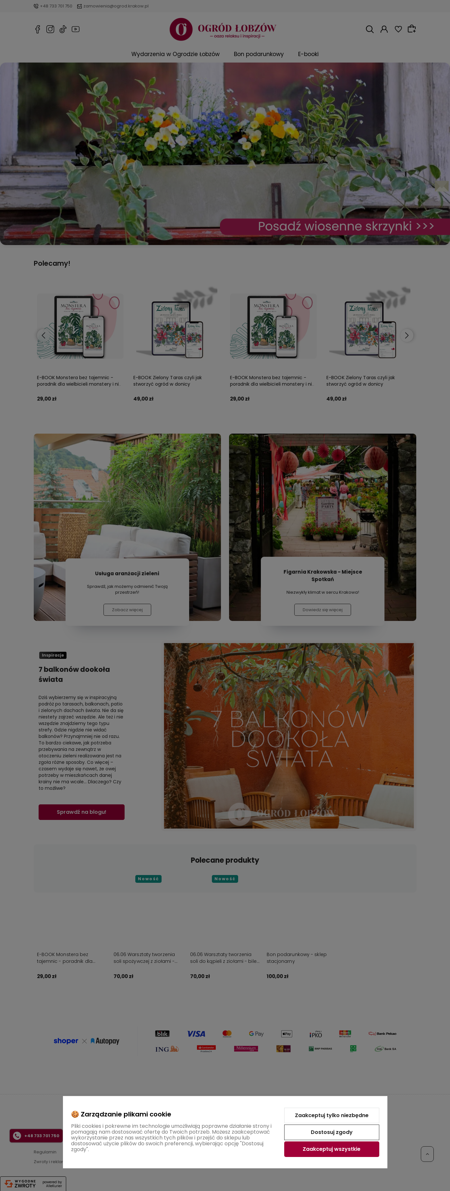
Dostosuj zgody (332, 1132)
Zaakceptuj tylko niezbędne (332, 1115)
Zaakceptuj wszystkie (331, 1149)
